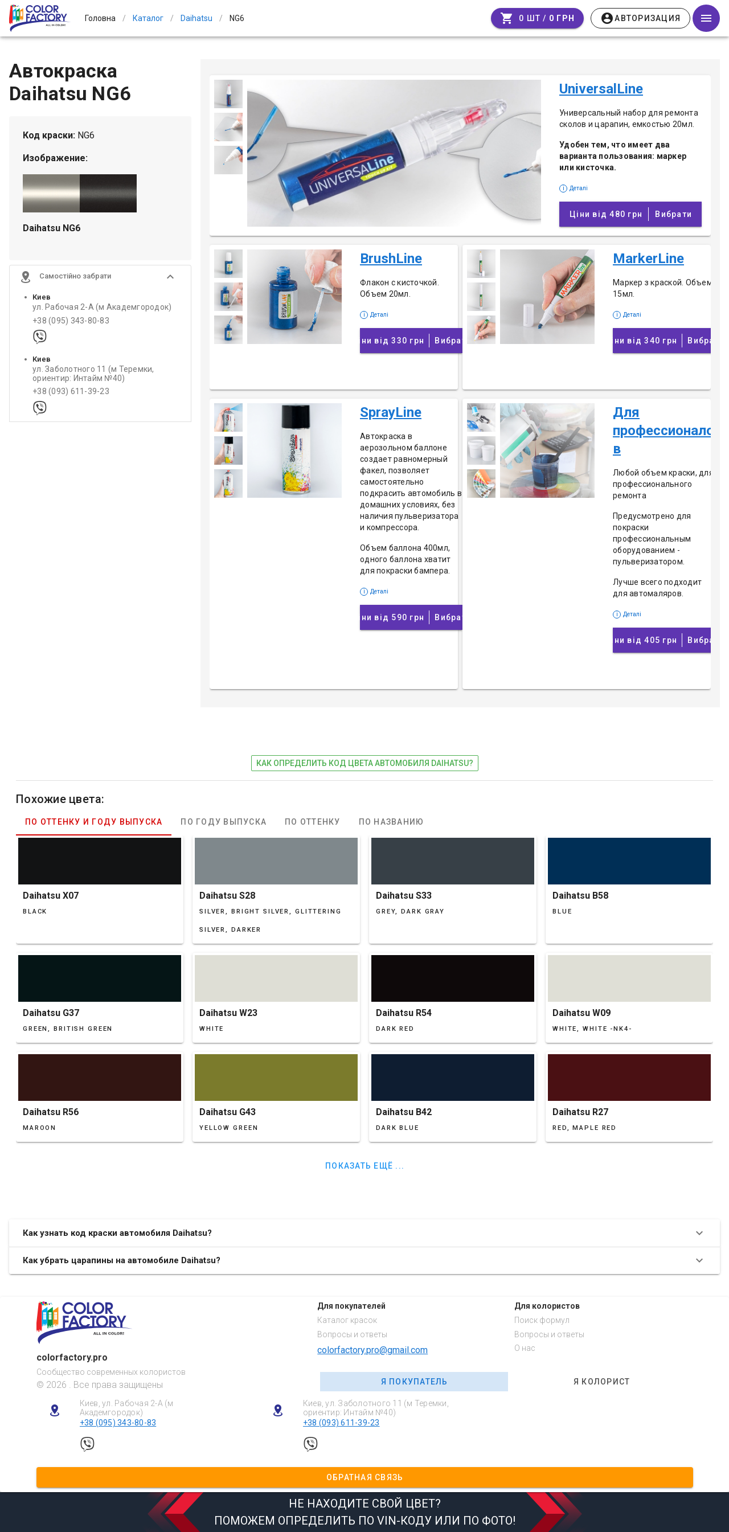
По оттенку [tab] (313, 821)
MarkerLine (648, 259)
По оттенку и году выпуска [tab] (93, 821)
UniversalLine (601, 89)
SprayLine (390, 412)
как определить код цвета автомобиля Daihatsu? (364, 763)
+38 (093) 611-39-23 (70, 395)
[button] (100, 280)
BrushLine (391, 259)
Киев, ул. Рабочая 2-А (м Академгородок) (127, 1408)
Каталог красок (347, 1320)
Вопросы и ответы (352, 1334)
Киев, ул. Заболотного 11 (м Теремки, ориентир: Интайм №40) (376, 1408)
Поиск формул (542, 1320)
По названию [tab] (391, 821)
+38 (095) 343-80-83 (70, 323)
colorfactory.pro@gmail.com (372, 1350)
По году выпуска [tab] (224, 821)
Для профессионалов (663, 430)
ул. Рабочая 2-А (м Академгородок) (101, 310)
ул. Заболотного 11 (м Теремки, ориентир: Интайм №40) (93, 377)
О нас (524, 1348)
